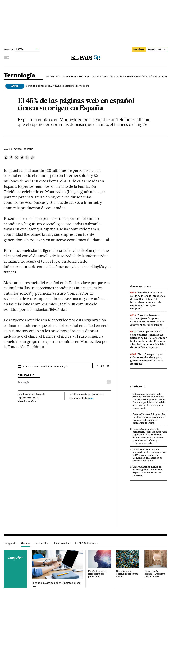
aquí (90, 398)
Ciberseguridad (69, 76)
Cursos (25, 543)
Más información (27, 401)
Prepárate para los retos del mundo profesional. (97, 574)
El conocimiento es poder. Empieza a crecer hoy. (56, 584)
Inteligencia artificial (102, 76)
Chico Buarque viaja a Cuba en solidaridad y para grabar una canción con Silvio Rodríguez (147, 359)
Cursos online (42, 543)
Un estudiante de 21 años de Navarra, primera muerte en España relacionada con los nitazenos (147, 471)
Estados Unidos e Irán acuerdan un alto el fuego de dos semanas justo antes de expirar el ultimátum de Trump (149, 418)
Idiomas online (62, 543)
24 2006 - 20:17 (22, 149)
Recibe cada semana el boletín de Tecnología (44, 366)
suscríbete (138, 49)
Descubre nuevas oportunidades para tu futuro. (127, 574)
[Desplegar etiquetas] (109, 382)
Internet (120, 76)
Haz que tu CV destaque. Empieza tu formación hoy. (155, 574)
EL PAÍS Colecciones (86, 543)
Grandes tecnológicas (137, 76)
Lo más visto (137, 386)
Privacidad (84, 76)
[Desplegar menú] (6, 58)
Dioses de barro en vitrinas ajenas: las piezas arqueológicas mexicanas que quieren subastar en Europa (147, 320)
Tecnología (19, 75)
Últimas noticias (159, 76)
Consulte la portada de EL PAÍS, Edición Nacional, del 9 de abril (57, 85)
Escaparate (10, 543)
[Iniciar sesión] (157, 49)
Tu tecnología (52, 76)
